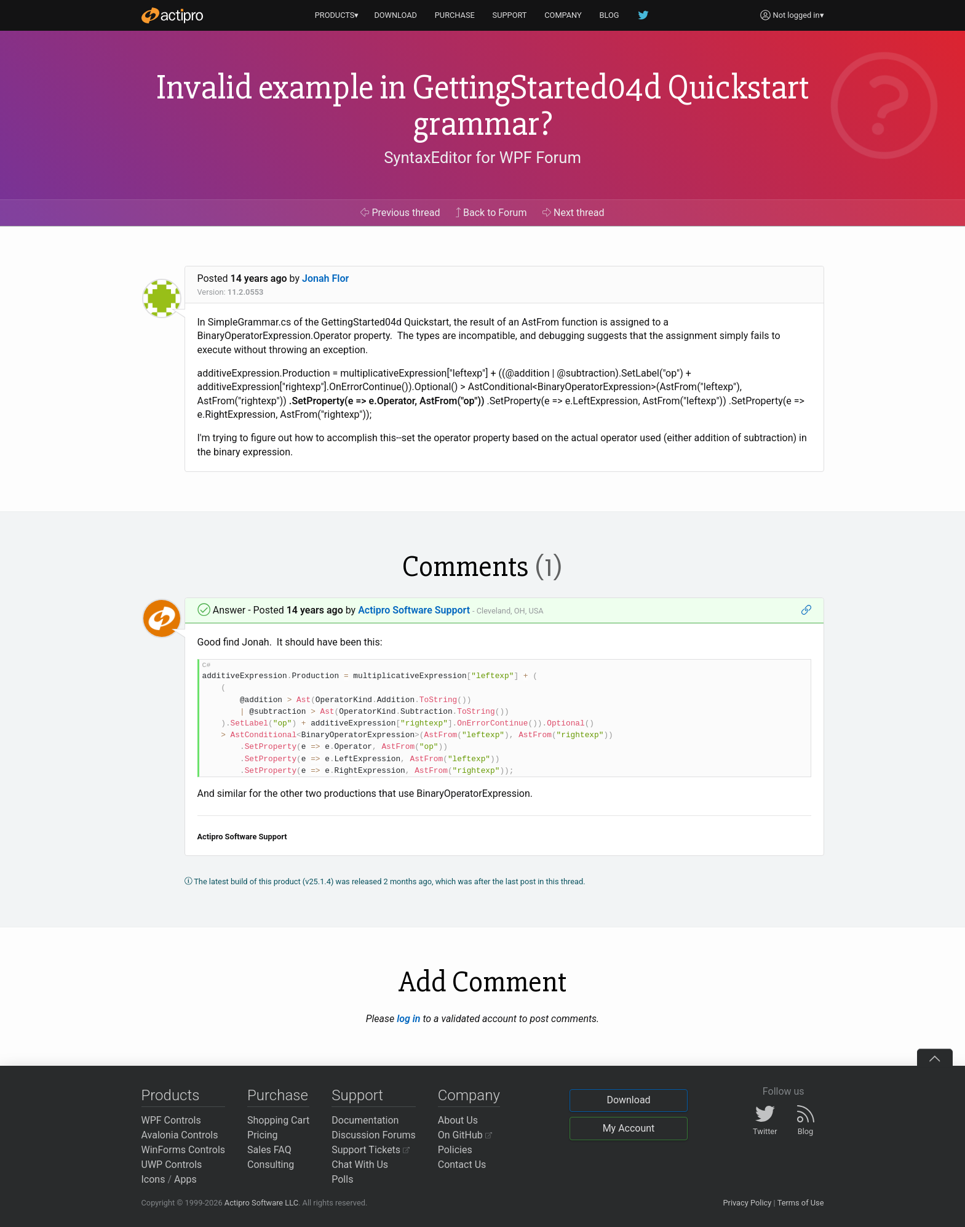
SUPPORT (510, 15)
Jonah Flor (325, 278)
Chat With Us (360, 1164)
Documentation (365, 1120)
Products (170, 1095)
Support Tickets (371, 1150)
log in (408, 1019)
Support (357, 1095)
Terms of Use (800, 1202)
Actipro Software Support (414, 610)
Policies (455, 1150)
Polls (342, 1179)
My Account (629, 1128)
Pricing (262, 1135)
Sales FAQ (269, 1150)
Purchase (277, 1095)
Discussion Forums (374, 1135)
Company (469, 1095)
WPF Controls (171, 1120)
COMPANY (563, 15)
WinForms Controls (183, 1150)
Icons (153, 1179)
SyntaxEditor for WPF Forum (482, 157)
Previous (400, 212)
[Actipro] (172, 15)
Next (573, 212)
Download (628, 1100)
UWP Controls (171, 1164)
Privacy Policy (747, 1202)
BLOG (609, 15)
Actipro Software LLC (261, 1202)
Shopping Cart (278, 1120)
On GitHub (465, 1135)
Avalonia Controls (179, 1135)
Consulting (270, 1164)
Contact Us (462, 1164)
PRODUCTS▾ (337, 15)
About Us (458, 1120)
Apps (185, 1179)
